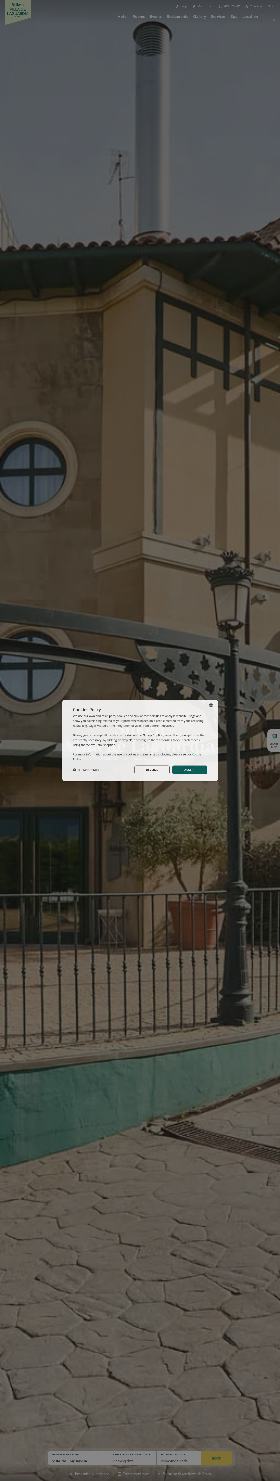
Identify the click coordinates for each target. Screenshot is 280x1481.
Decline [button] (152, 770)
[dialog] (140, 740)
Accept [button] (189, 770)
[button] (86, 770)
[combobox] (211, 705)
